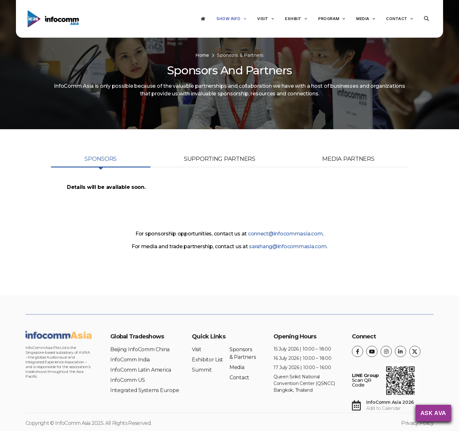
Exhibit (296, 18)
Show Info (231, 18)
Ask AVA (433, 413)
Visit (265, 18)
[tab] (100, 159)
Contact (399, 18)
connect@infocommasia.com (285, 234)
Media (365, 18)
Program (331, 18)
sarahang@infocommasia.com (287, 246)
